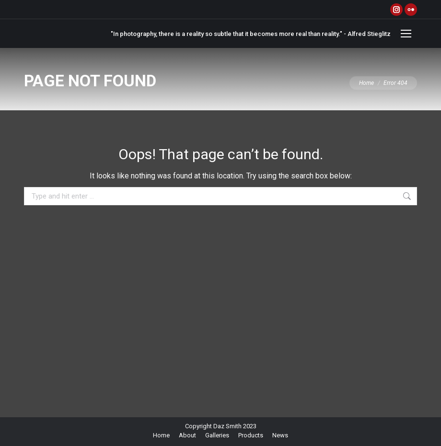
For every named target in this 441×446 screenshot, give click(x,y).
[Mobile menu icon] (406, 33)
